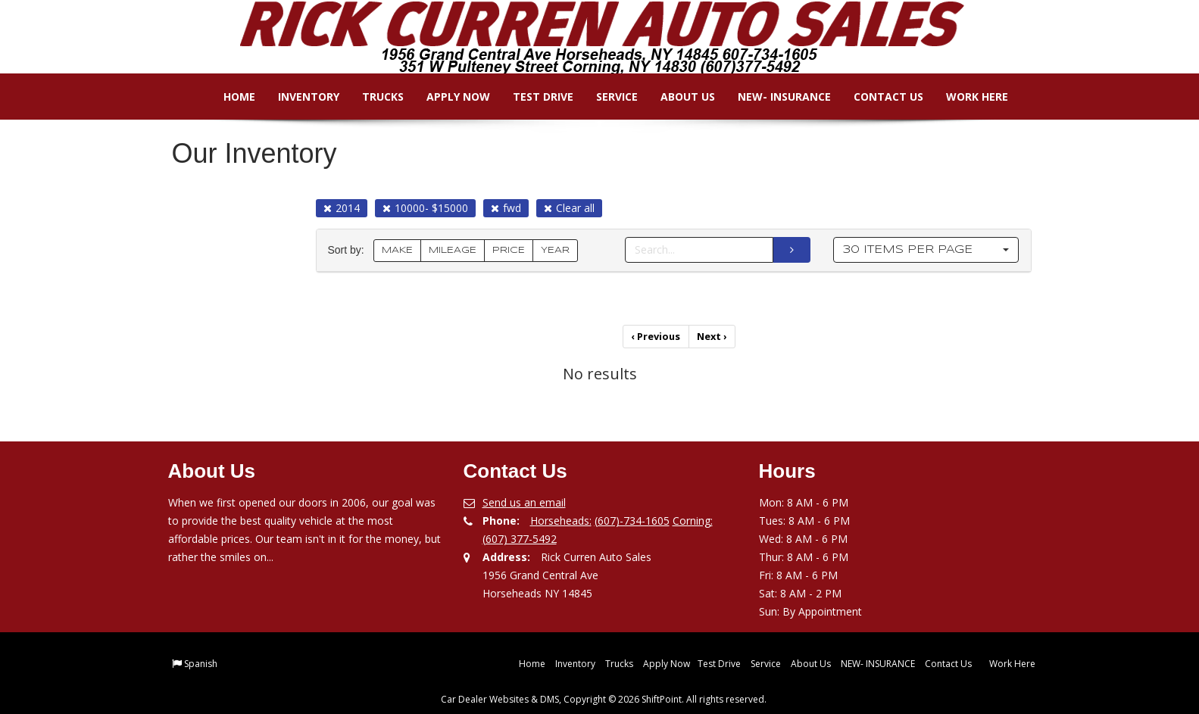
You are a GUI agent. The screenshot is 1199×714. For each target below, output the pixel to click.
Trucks (372, 96)
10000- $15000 (425, 208)
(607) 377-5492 (519, 536)
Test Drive (532, 96)
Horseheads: (561, 518)
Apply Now (447, 96)
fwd (506, 208)
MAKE (397, 250)
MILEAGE (452, 250)
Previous (657, 335)
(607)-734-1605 (632, 518)
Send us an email (524, 500)
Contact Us (878, 96)
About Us (677, 96)
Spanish (200, 661)
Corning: (693, 518)
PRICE (508, 250)
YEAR (555, 250)
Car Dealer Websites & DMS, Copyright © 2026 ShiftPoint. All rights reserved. (604, 697)
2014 (341, 208)
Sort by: (349, 250)
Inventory (298, 96)
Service (606, 96)
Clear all (569, 208)
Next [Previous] (711, 335)
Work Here (966, 96)
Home (229, 96)
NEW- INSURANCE (773, 96)
